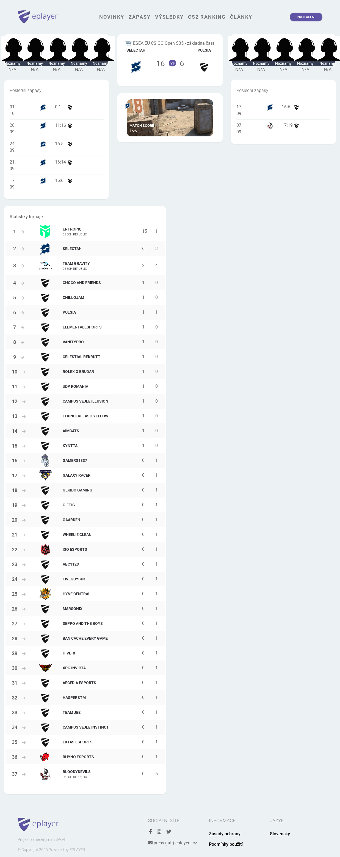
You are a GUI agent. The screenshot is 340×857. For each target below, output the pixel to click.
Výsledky (169, 17)
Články (241, 17)
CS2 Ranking (207, 17)
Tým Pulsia (204, 60)
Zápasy (140, 17)
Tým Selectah (136, 60)
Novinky (111, 17)
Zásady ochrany (225, 833)
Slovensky (280, 833)
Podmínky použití (226, 844)
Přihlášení (306, 17)
